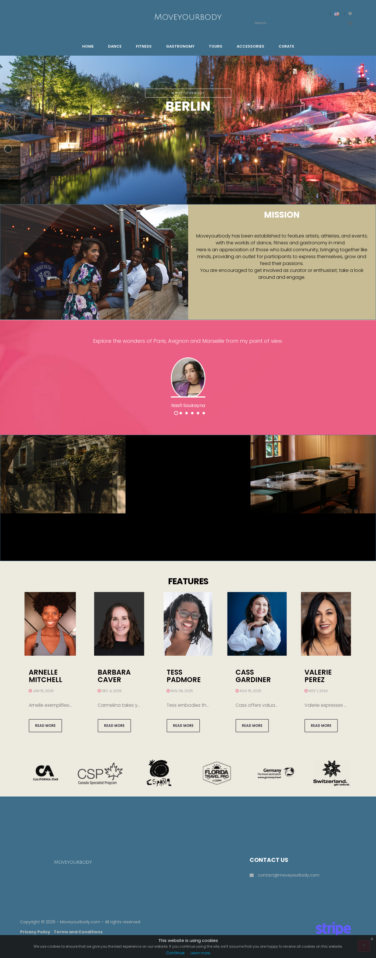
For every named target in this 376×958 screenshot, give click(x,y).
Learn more (200, 953)
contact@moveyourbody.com (284, 875)
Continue (175, 953)
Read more (45, 725)
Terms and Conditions (78, 932)
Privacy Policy (35, 932)
